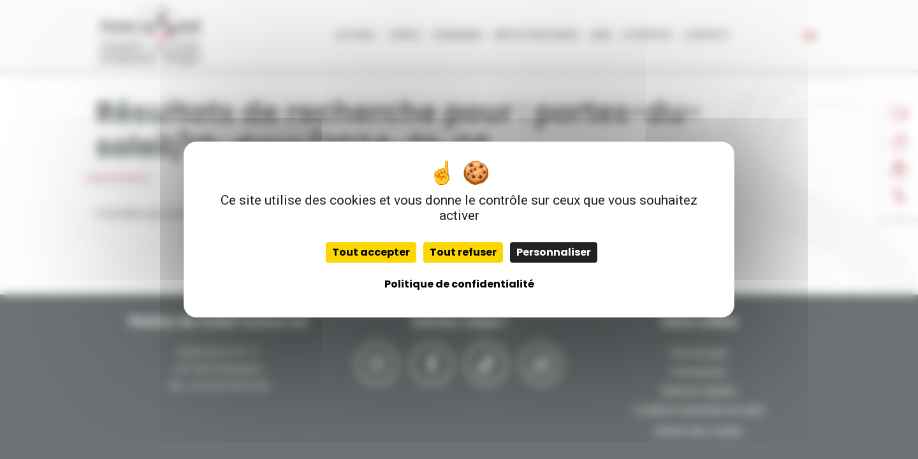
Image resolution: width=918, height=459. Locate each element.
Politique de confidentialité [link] (459, 284)
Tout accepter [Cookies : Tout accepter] (371, 252)
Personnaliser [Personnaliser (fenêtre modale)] (553, 252)
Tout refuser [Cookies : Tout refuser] (463, 252)
